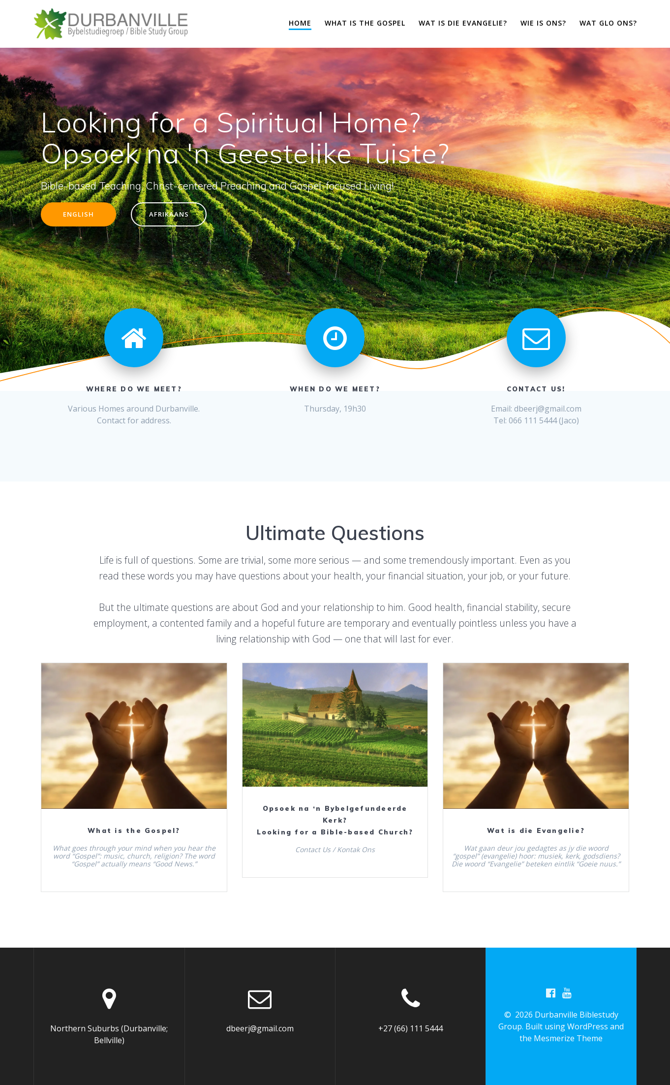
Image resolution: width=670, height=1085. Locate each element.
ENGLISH (80, 215)
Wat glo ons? (608, 23)
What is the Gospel (365, 23)
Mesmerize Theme (568, 1038)
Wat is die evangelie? (463, 23)
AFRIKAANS (173, 215)
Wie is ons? (543, 23)
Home (300, 23)
